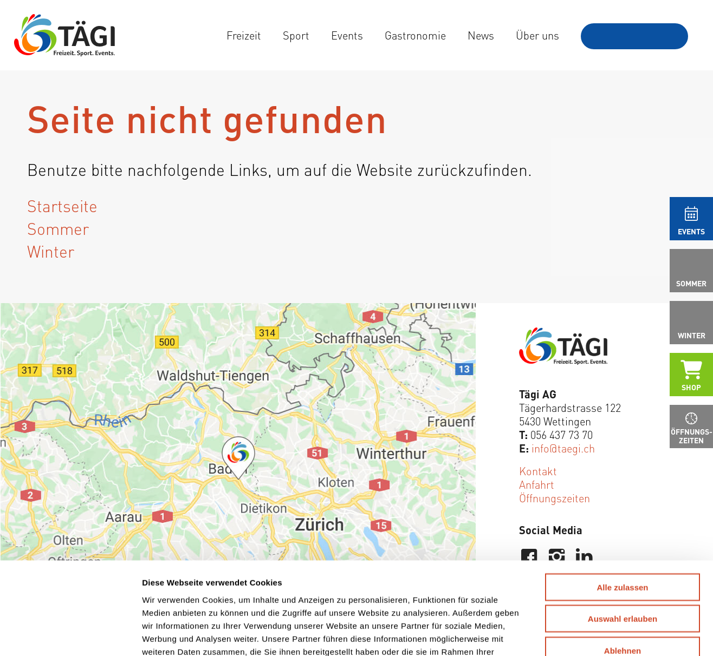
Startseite (62, 205)
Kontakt (538, 470)
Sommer (58, 228)
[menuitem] (244, 35)
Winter (50, 250)
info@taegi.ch (563, 448)
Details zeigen (567, 634)
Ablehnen (622, 565)
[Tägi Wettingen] (64, 35)
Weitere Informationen (343, 580)
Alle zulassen (622, 502)
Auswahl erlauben (622, 534)
